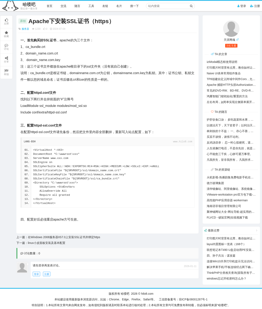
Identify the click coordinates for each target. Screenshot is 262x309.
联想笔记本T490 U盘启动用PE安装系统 (232, 249)
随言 (77, 6)
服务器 (25, 28)
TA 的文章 (219, 54)
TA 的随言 (219, 111)
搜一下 (134, 6)
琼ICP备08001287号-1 (193, 299)
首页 (49, 6)
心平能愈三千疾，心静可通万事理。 (230, 154)
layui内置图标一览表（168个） (226, 244)
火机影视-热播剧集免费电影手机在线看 (231, 177)
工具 (91, 6)
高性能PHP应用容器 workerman (227, 200)
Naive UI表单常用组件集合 (224, 73)
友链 (105, 6)
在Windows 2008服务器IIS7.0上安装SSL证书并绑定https (64, 237)
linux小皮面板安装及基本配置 (46, 242)
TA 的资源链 (220, 169)
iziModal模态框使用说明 (222, 61)
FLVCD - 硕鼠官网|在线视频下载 (227, 217)
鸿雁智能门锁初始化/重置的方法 (227, 96)
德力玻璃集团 (215, 183)
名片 (119, 6)
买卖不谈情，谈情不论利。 (224, 136)
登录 (241, 6)
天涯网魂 (229, 39)
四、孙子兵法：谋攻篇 (221, 255)
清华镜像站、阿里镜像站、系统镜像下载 (232, 188)
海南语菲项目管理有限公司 (224, 206)
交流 (63, 6)
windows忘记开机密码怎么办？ (226, 278)
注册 (255, 6)
